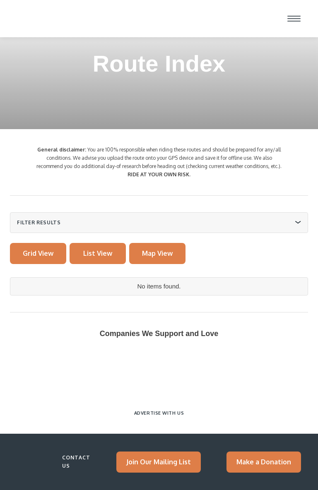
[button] (294, 19)
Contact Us (76, 461)
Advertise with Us (159, 413)
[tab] (38, 253)
